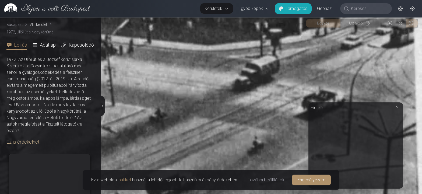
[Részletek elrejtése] (102, 106)
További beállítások (266, 179)
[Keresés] (368, 8)
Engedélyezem (311, 179)
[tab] (18, 45)
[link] (45, 8)
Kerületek (217, 8)
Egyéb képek (253, 8)
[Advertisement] (356, 148)
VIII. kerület (38, 24)
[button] (400, 8)
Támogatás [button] (293, 8)
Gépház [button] (324, 8)
